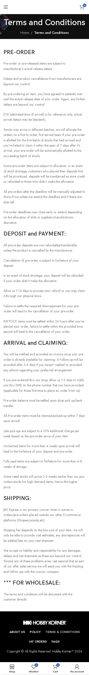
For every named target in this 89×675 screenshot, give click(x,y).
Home (24, 32)
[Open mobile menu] (6, 7)
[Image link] (44, 622)
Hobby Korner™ (63, 651)
